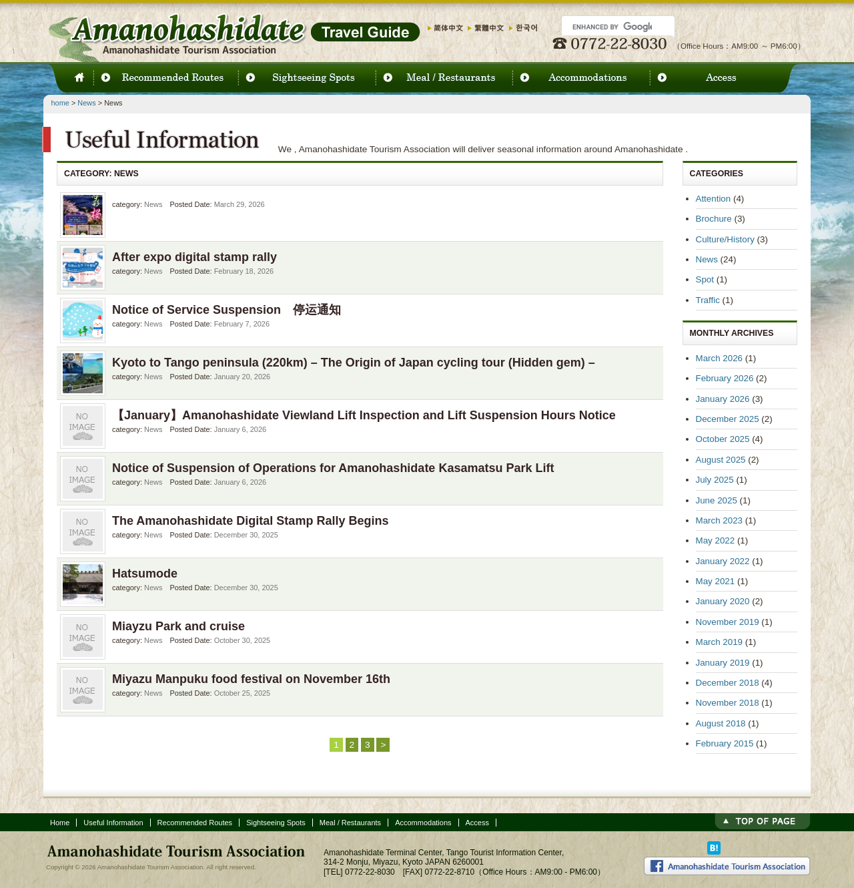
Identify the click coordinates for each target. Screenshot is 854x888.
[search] (612, 27)
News (86, 103)
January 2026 (723, 399)
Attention (713, 199)
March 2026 (719, 358)
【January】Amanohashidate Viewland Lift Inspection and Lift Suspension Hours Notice (364, 415)
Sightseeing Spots (276, 823)
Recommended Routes (195, 823)
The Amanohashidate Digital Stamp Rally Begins (250, 520)
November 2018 (727, 703)
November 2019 (727, 622)
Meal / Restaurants (350, 823)
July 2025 (715, 480)
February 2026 (725, 378)
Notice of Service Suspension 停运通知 (226, 309)
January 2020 (723, 601)
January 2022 (723, 561)
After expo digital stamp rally (194, 257)
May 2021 (715, 581)
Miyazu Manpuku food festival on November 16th (251, 679)
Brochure (714, 219)
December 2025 (727, 419)
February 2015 (725, 743)
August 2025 (721, 460)
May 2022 (715, 540)
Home (59, 823)
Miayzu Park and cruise (178, 626)
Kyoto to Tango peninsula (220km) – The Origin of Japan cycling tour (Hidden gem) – (353, 362)
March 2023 (719, 520)
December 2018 (727, 683)
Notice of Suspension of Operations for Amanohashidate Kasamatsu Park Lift (333, 468)
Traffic (708, 300)
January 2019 (723, 663)
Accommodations (423, 823)
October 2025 (723, 439)
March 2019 (719, 642)
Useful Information (113, 823)
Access (477, 823)
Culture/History (725, 239)
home (60, 103)
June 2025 (716, 500)
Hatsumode (144, 573)
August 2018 (721, 723)
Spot (705, 279)
